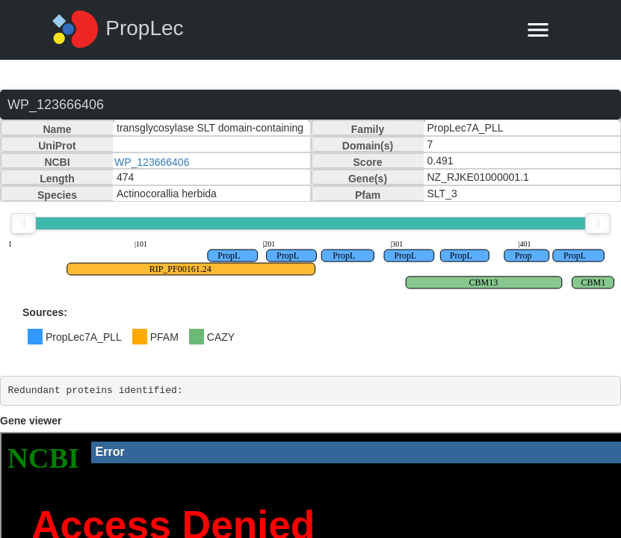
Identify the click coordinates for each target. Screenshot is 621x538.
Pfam (367, 195)
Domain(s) (367, 145)
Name (57, 129)
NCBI (56, 162)
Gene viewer (31, 421)
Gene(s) (367, 178)
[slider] (23, 223)
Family (367, 129)
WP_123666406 (151, 162)
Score (368, 162)
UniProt (57, 145)
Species (57, 195)
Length (57, 178)
